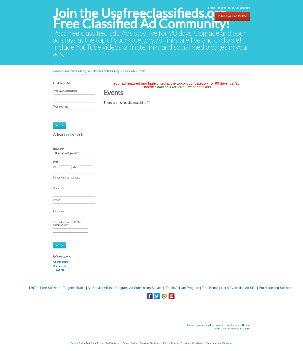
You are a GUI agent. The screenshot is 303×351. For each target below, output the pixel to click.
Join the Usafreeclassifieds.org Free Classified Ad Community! (141, 18)
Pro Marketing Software (276, 288)
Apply (59, 125)
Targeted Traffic (74, 288)
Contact (246, 325)
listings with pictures (68, 153)
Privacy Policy (78, 343)
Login (211, 7)
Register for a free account (233, 7)
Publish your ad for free (232, 16)
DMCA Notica (113, 343)
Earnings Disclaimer (150, 343)
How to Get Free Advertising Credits (231, 328)
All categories (61, 261)
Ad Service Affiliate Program (108, 288)
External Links (170, 343)
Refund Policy (130, 343)
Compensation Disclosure (219, 343)
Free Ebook (210, 288)
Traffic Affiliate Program (182, 288)
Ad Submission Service (145, 288)
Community (59, 266)
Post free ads (232, 325)
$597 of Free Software (44, 288)
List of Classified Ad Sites (239, 288)
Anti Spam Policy (94, 343)
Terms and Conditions (192, 343)
